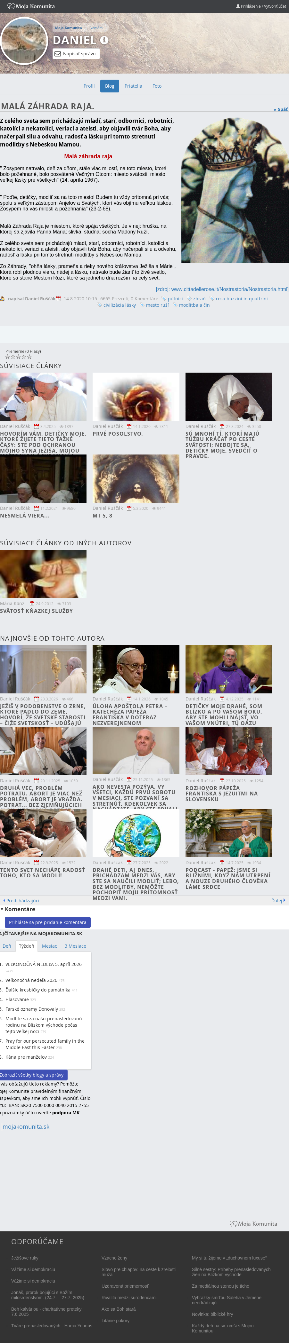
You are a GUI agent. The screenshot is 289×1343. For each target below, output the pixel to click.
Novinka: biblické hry (212, 1314)
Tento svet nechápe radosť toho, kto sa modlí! (42, 872)
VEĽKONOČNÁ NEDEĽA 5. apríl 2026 (43, 964)
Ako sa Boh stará (119, 1309)
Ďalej (276, 900)
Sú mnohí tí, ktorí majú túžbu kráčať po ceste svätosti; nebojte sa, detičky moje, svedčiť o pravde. (223, 445)
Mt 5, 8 (102, 515)
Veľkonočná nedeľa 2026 (31, 980)
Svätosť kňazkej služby (36, 610)
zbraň (199, 299)
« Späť (281, 109)
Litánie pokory (115, 1320)
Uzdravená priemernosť (125, 1286)
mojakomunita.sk (26, 1126)
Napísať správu (75, 54)
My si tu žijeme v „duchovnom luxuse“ (229, 1257)
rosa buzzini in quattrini (242, 299)
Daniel (75, 40)
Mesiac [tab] (49, 946)
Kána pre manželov (26, 1057)
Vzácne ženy (114, 1257)
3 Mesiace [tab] (75, 946)
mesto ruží (157, 305)
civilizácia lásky (119, 305)
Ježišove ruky (24, 1257)
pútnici (175, 299)
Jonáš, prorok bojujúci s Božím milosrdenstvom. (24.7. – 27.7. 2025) (47, 1295)
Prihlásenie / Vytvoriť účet (261, 6)
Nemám (96, 27)
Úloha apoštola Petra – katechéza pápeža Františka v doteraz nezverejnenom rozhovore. (130, 717)
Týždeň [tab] (26, 946)
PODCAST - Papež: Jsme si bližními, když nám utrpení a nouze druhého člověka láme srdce (228, 878)
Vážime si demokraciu (33, 1269)
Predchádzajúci (22, 900)
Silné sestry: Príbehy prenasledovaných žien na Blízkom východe (231, 1272)
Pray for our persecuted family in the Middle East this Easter (45, 1044)
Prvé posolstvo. (118, 433)
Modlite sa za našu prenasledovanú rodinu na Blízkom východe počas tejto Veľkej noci (43, 1024)
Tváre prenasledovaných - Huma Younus (51, 1325)
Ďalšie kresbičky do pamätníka (37, 990)
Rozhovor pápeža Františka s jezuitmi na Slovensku (222, 794)
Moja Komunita (68, 27)
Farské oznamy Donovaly (31, 1009)
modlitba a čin (194, 305)
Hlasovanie (17, 999)
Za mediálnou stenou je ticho (220, 1286)
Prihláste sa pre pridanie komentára (48, 922)
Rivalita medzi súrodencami (129, 1297)
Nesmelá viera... (25, 515)
